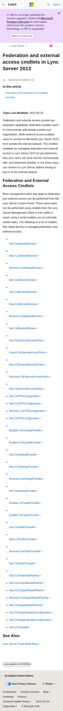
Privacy (21, 696)
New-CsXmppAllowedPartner (26, 590)
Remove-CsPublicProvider (25, 551)
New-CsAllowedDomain (23, 255)
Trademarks (9, 706)
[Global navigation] (3, 5)
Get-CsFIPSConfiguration (24, 396)
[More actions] (57, 46)
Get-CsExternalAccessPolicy (26, 340)
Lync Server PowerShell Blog (20, 643)
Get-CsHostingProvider (23, 454)
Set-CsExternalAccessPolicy (26, 388)
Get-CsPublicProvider (22, 527)
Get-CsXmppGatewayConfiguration (30, 612)
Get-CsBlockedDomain (22, 292)
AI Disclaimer (9, 692)
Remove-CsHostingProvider (25, 478)
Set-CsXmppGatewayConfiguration (30, 619)
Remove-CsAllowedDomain (25, 267)
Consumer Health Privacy (16, 701)
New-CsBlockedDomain (23, 304)
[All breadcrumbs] (6, 46)
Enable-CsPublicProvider (24, 515)
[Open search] (48, 5)
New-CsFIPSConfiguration (25, 403)
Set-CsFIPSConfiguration (24, 418)
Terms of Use (43, 701)
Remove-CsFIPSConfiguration (27, 411)
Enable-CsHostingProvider (25, 442)
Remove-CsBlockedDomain (25, 316)
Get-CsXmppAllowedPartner (26, 582)
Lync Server (18, 46)
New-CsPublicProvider (22, 539)
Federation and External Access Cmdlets (26, 93)
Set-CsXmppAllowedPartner (26, 605)
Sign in (56, 4)
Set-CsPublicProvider (22, 563)
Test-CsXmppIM (18, 627)
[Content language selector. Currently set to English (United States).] (19, 676)
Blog (46, 692)
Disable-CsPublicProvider (24, 503)
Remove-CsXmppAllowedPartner (29, 597)
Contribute (8, 696)
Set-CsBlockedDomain (22, 328)
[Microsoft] (31, 4)
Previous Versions (29, 692)
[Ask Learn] (51, 46)
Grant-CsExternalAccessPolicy (27, 352)
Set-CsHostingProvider (22, 490)
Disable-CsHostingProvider (25, 430)
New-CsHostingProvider (23, 466)
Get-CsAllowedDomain (22, 243)
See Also (10, 97)
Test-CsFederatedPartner (24, 575)
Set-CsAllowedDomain (22, 279)
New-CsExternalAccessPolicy (26, 364)
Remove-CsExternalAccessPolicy (29, 376)
